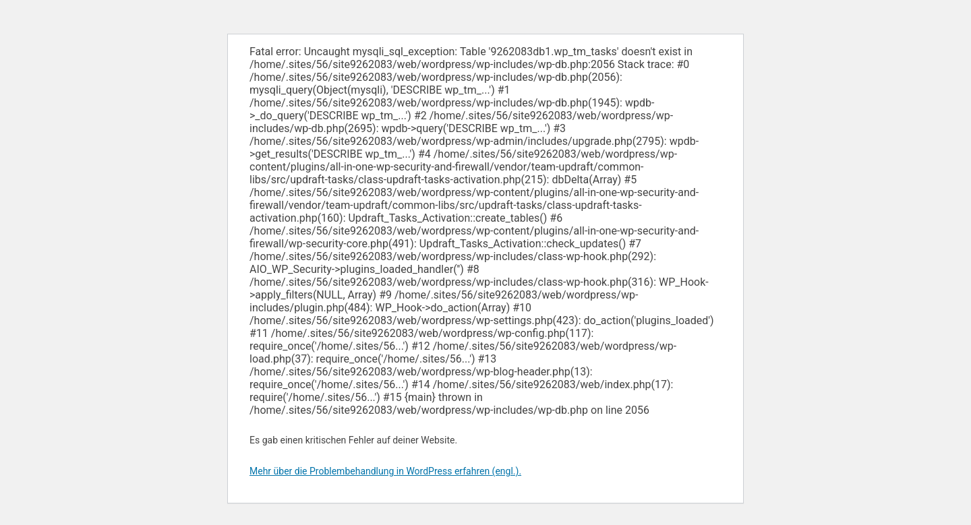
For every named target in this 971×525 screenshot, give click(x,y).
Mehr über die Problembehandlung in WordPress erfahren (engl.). (385, 471)
